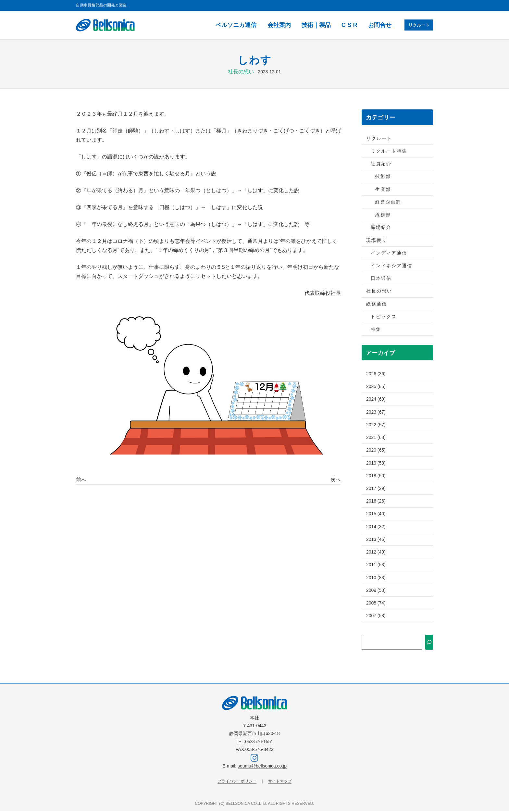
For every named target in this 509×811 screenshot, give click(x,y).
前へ (81, 479)
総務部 (383, 214)
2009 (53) (376, 590)
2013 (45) (376, 539)
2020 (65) (376, 450)
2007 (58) (376, 615)
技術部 (383, 176)
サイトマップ (280, 781)
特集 (376, 329)
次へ (335, 479)
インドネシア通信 (391, 265)
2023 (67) (376, 412)
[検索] (429, 642)
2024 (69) (376, 399)
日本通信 (381, 278)
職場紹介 (381, 227)
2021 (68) (376, 437)
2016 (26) (376, 501)
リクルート (417, 25)
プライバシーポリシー (236, 781)
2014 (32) (376, 526)
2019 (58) (376, 463)
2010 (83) (376, 577)
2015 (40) (376, 513)
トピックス (384, 316)
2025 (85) (376, 386)
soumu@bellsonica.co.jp (262, 766)
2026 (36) (376, 373)
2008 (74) (376, 602)
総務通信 (376, 303)
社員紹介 (381, 163)
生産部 (383, 189)
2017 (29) (376, 488)
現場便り (376, 240)
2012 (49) (376, 552)
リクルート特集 (389, 151)
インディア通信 (389, 253)
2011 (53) (376, 564)
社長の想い (241, 71)
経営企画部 (388, 202)
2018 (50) (376, 475)
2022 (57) (376, 424)
